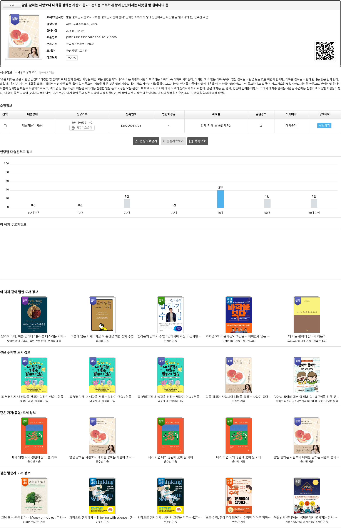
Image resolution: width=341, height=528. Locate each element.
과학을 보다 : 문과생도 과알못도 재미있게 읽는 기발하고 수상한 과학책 (239, 336)
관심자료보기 (175, 141)
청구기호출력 (84, 127)
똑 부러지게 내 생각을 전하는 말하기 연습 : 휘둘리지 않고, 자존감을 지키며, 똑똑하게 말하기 (34, 396)
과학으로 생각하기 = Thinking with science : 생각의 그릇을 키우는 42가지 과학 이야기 (102, 517)
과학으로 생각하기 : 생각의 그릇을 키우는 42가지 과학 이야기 (170, 517)
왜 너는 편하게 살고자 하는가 (307, 336)
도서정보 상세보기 (26, 72)
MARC (72, 57)
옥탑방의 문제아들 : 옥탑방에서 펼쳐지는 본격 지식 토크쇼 (307, 517)
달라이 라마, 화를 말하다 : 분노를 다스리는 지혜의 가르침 (34, 336)
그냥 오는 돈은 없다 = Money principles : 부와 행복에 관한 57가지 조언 (34, 517)
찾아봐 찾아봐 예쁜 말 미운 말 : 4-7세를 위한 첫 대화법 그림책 (307, 396)
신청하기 (324, 125)
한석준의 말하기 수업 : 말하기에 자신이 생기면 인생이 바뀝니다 (170, 336)
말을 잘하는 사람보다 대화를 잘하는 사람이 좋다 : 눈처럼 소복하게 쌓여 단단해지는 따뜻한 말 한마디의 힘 (239, 396)
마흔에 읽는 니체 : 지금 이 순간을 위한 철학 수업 (102, 336)
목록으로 (200, 141)
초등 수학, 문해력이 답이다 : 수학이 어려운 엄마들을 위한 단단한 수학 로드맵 (239, 517)
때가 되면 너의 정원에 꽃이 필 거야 (34, 457)
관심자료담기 (148, 141)
